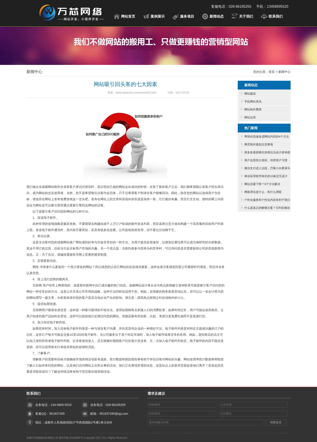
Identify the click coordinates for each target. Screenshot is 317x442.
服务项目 (187, 16)
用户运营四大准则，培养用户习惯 (265, 160)
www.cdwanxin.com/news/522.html (136, 92)
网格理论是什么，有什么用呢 (263, 192)
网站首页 (128, 16)
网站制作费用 (253, 109)
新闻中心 (34, 72)
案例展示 (158, 16)
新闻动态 (217, 16)
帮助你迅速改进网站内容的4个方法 (266, 136)
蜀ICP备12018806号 (71, 437)
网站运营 (250, 117)
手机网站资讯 (253, 101)
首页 (272, 71)
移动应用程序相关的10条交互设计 (266, 176)
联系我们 (276, 16)
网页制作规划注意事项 (258, 144)
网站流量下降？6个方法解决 (262, 184)
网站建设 (250, 93)
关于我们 (246, 16)
